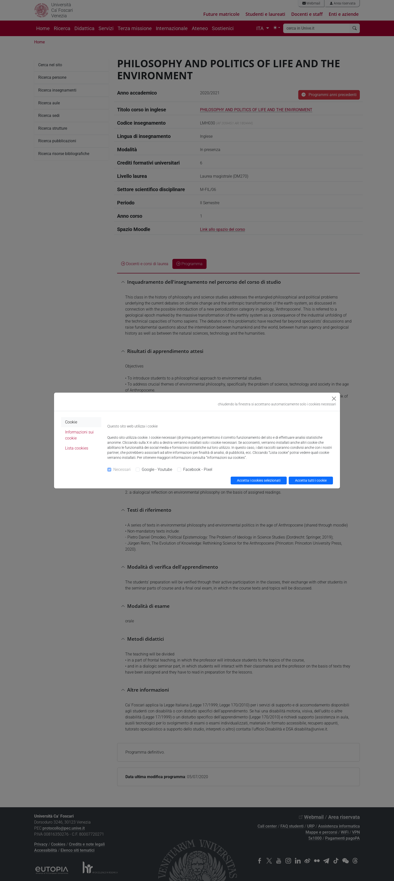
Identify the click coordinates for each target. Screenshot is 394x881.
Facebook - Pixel (197, 469)
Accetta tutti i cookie (311, 480)
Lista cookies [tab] (76, 448)
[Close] (334, 399)
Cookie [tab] (71, 422)
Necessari (122, 469)
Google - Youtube (157, 469)
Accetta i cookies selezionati (258, 480)
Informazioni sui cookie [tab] (79, 435)
